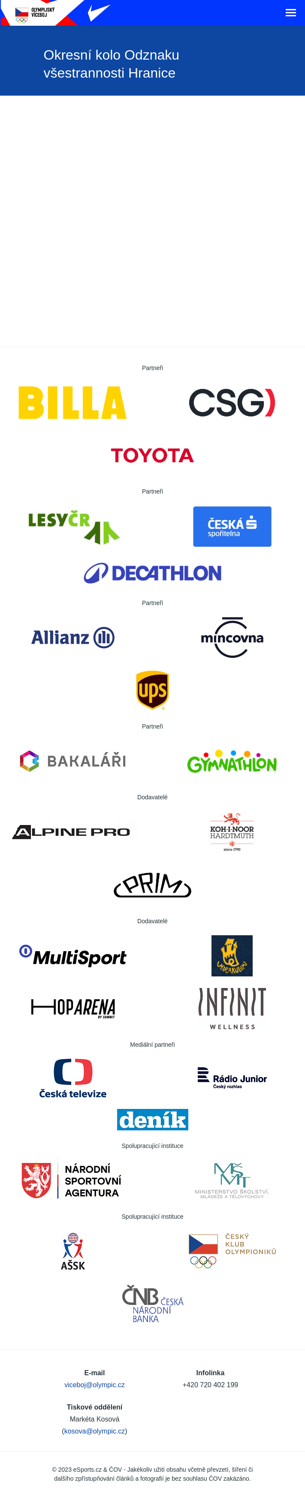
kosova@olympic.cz (94, 1431)
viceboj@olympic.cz (94, 1385)
